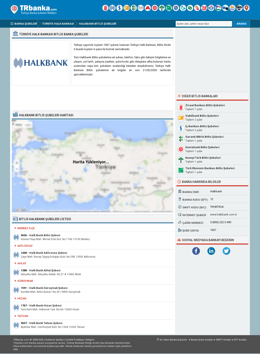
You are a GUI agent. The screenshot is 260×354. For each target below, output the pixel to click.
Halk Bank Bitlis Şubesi (44, 235)
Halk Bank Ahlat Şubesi (45, 270)
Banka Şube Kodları (202, 339)
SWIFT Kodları (223, 339)
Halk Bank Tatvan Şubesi (45, 323)
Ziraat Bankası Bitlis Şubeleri (205, 105)
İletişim (90, 339)
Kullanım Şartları (54, 339)
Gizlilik (75, 339)
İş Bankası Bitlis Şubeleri (202, 126)
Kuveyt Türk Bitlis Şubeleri (203, 157)
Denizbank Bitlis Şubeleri (202, 147)
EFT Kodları (240, 339)
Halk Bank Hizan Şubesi (45, 305)
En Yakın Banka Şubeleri (173, 339)
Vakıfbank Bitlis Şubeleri (202, 115)
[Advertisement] (92, 98)
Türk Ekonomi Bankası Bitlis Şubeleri (210, 168)
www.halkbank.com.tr (223, 214)
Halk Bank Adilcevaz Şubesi (48, 252)
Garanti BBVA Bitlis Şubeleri (204, 136)
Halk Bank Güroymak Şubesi (48, 288)
